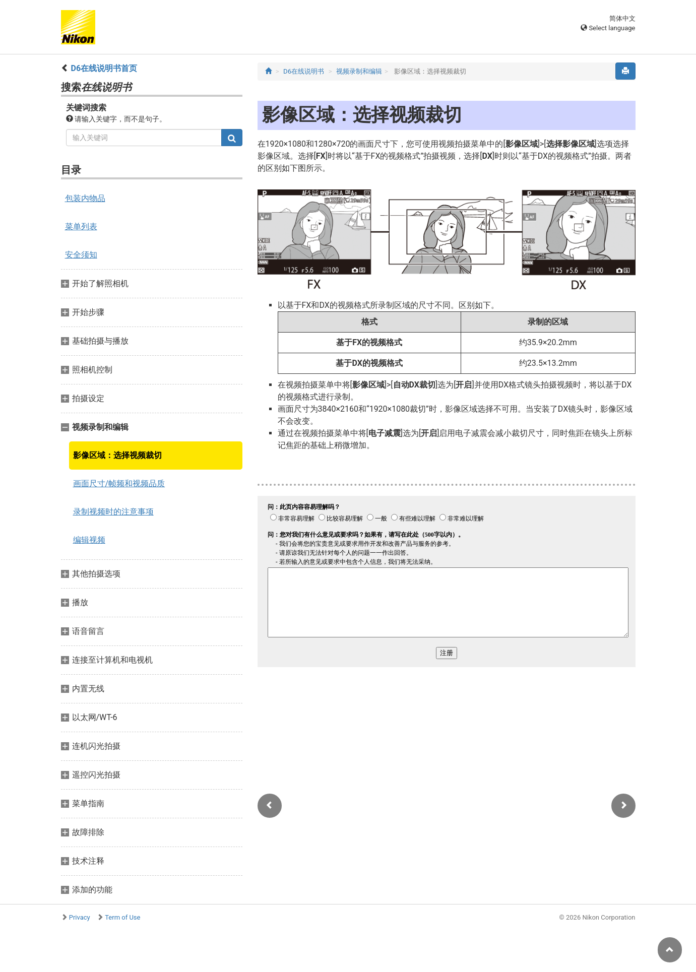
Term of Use (122, 917)
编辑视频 (89, 540)
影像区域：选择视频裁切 (117, 455)
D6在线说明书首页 (104, 68)
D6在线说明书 (303, 71)
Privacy (79, 917)
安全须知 (81, 255)
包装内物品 (85, 198)
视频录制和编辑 (359, 71)
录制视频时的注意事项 (113, 511)
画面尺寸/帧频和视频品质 (119, 483)
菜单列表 (81, 226)
